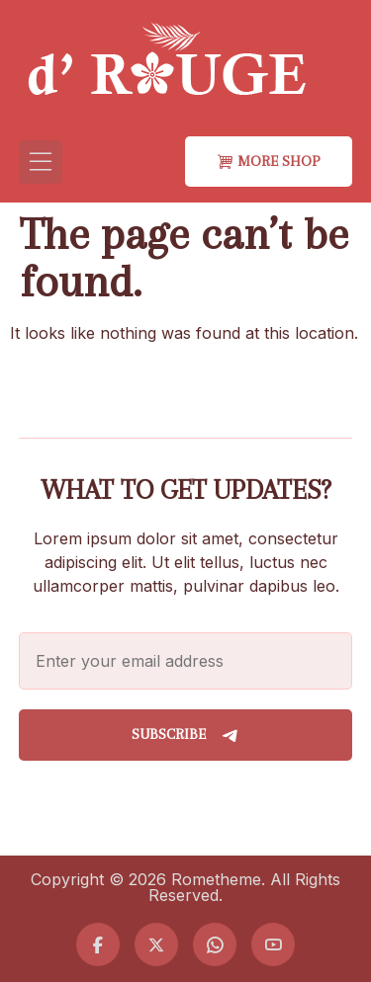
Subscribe (186, 735)
